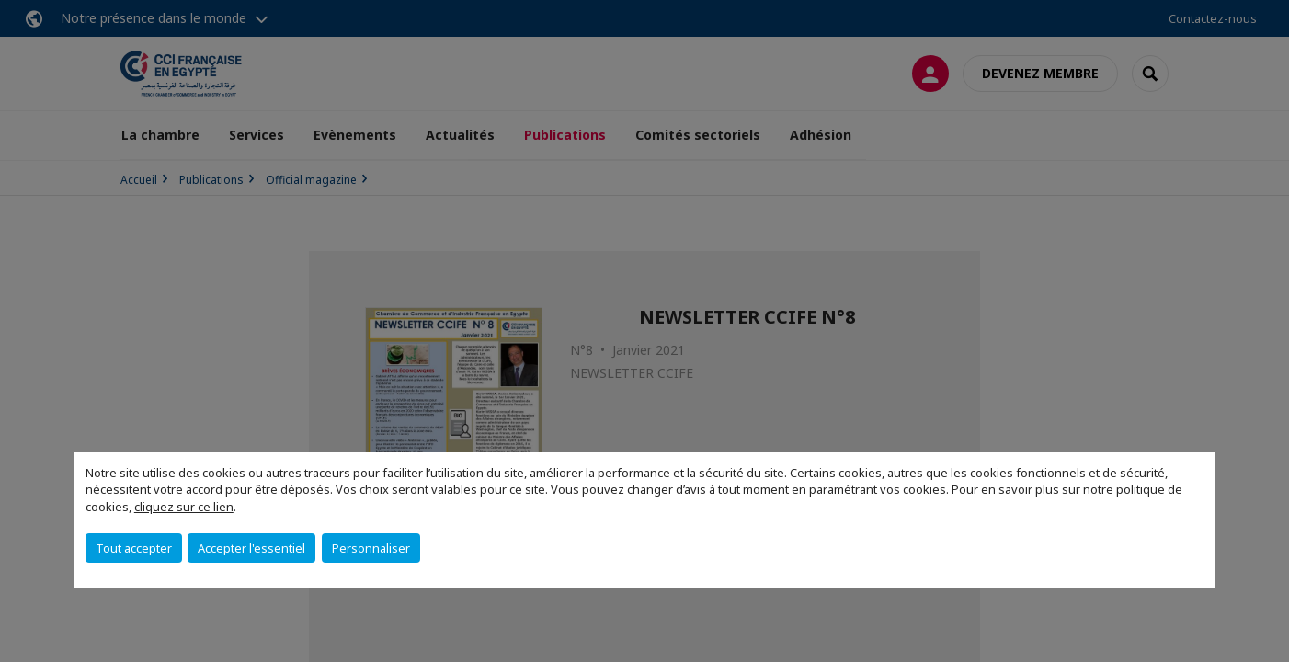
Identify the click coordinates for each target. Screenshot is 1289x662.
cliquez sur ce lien (184, 506)
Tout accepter (134, 548)
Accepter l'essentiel (251, 548)
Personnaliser (371, 548)
